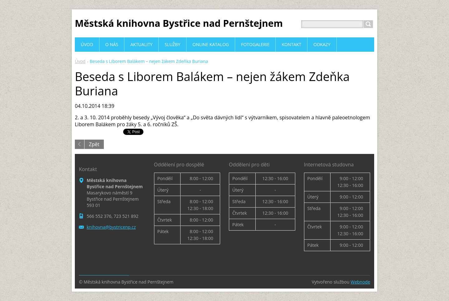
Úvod (80, 61)
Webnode (360, 282)
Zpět (94, 144)
